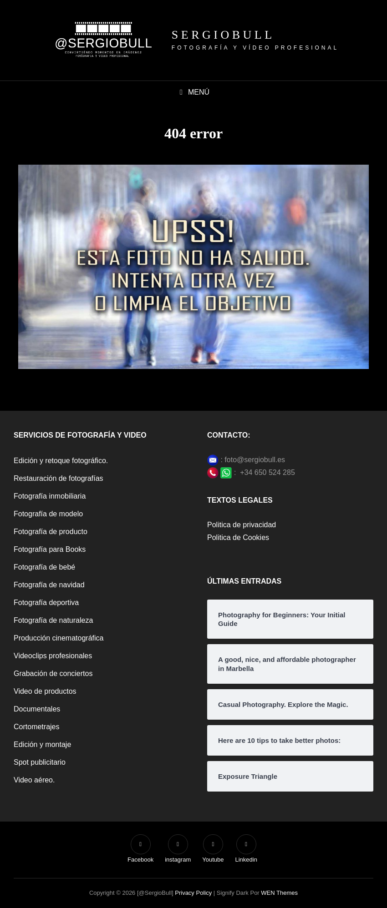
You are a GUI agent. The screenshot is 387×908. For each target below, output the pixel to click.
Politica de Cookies (238, 537)
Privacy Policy (193, 892)
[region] (268, 831)
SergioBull (223, 34)
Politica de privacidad (241, 525)
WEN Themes (279, 892)
